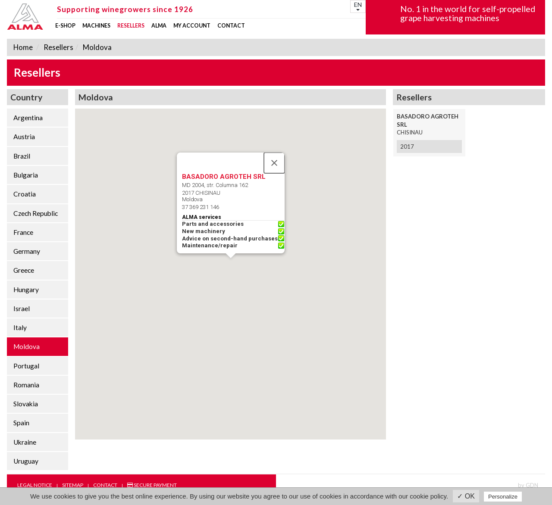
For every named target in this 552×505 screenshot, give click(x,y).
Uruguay (25, 461)
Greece (23, 270)
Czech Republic (35, 213)
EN (358, 6)
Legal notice (34, 485)
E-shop (65, 25)
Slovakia (25, 404)
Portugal (26, 366)
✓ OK (466, 496)
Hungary (26, 289)
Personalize (503, 496)
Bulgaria (25, 175)
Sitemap (72, 485)
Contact (231, 25)
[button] (230, 266)
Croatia (24, 194)
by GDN (528, 485)
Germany (26, 251)
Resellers (130, 25)
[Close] (274, 163)
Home (23, 47)
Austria (24, 136)
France (23, 232)
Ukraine (24, 442)
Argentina (28, 118)
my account (191, 25)
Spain (21, 423)
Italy (20, 327)
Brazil (21, 156)
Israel (21, 308)
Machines (96, 25)
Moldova (97, 47)
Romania (26, 385)
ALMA (158, 25)
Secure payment (152, 485)
